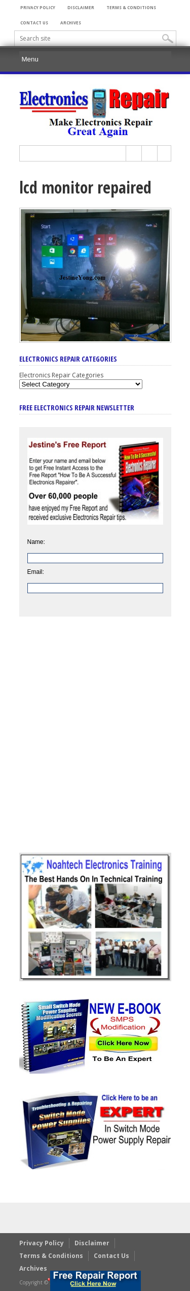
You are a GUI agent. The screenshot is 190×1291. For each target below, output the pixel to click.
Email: (35, 571)
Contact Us (34, 22)
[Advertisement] (95, 742)
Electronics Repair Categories (61, 375)
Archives (70, 22)
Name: (36, 541)
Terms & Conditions (131, 7)
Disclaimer (80, 7)
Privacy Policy (37, 7)
